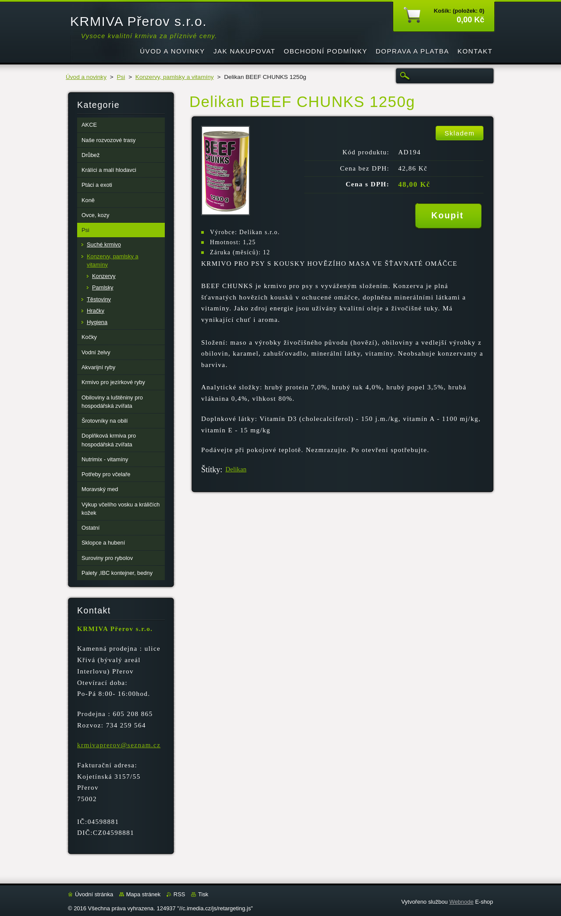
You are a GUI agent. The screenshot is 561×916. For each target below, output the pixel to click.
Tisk (203, 894)
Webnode (461, 901)
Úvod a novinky (86, 77)
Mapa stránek (143, 894)
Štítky (210, 469)
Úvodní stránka (94, 894)
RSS (179, 894)
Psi (121, 77)
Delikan (235, 469)
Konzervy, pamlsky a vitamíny (174, 77)
